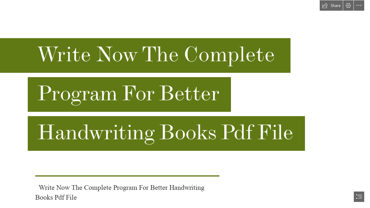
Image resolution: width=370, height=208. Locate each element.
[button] (331, 5)
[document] (185, 104)
